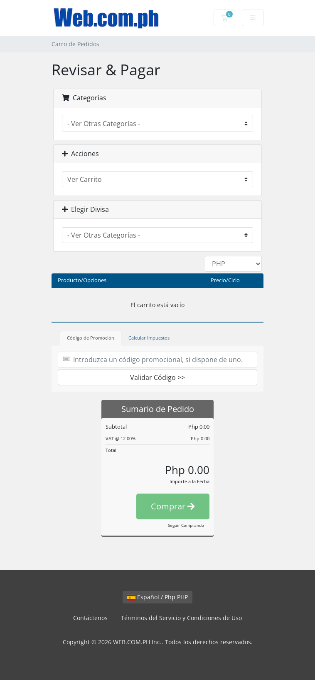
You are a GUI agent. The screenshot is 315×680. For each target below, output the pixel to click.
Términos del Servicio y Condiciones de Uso (181, 618)
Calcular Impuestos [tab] (149, 338)
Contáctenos (90, 618)
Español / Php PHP (157, 597)
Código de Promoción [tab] (90, 338)
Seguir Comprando (186, 525)
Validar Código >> (157, 377)
